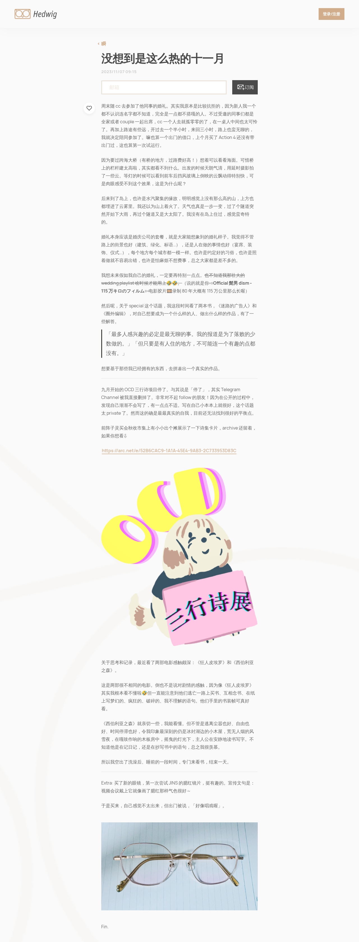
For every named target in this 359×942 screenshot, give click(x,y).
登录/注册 (331, 14)
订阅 (245, 87)
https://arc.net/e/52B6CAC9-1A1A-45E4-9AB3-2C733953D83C (169, 451)
